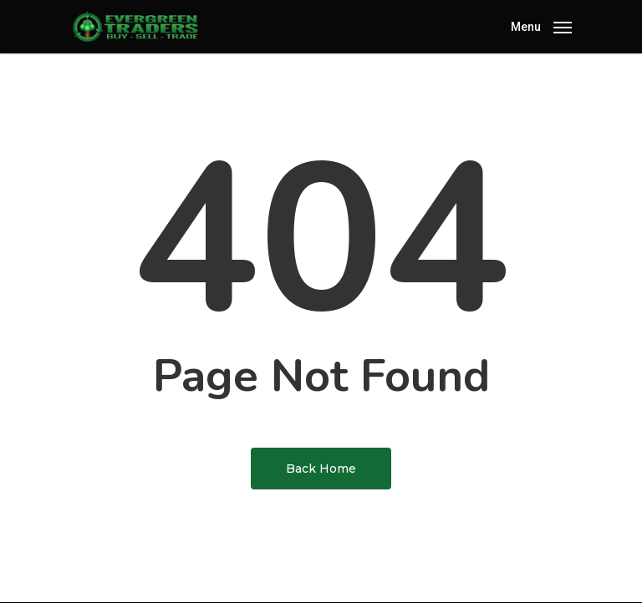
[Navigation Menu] (541, 25)
